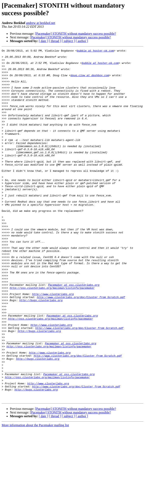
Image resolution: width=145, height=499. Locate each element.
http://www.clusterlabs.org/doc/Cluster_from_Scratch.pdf (81, 347)
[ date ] (43, 41)
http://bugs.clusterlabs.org (41, 351)
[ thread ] (55, 41)
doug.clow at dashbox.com (89, 81)
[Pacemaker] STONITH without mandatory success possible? (75, 33)
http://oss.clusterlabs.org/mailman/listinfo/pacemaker (52, 336)
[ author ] (82, 41)
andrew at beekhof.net (40, 23)
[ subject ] (68, 41)
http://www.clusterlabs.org (53, 343)
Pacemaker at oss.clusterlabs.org (73, 332)
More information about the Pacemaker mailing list (35, 495)
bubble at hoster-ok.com (95, 51)
